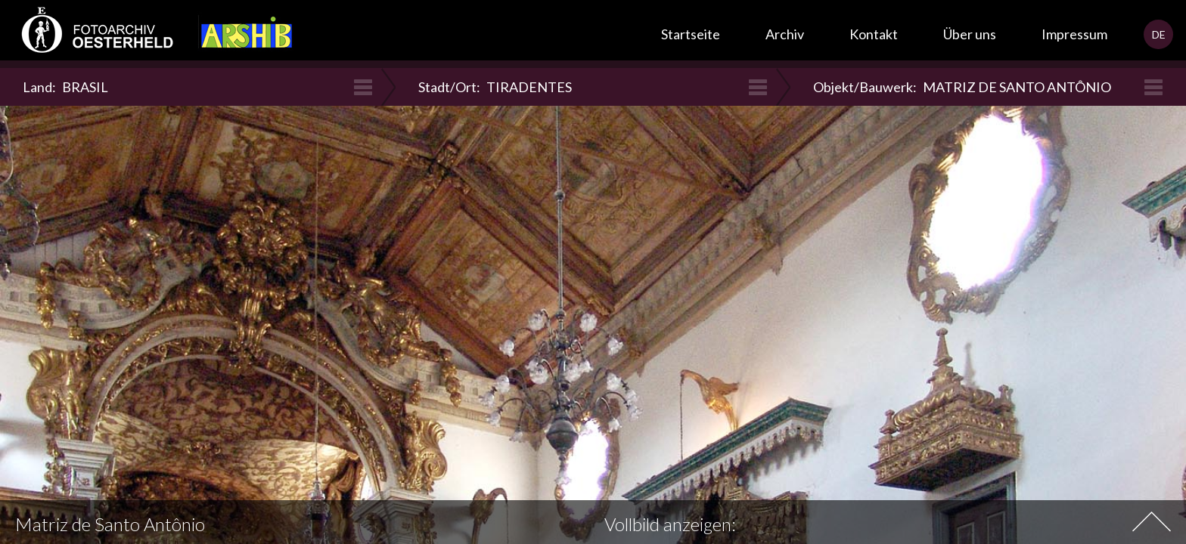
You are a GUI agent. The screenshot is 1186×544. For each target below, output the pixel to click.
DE (1159, 34)
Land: (65, 87)
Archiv (784, 34)
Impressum (1074, 34)
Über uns (969, 34)
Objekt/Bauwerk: (962, 87)
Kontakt (873, 34)
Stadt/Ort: (495, 87)
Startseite (690, 34)
